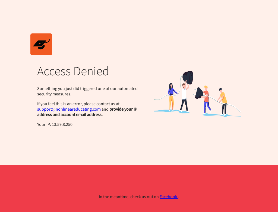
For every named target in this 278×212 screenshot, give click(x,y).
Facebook (169, 196)
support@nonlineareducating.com (69, 109)
